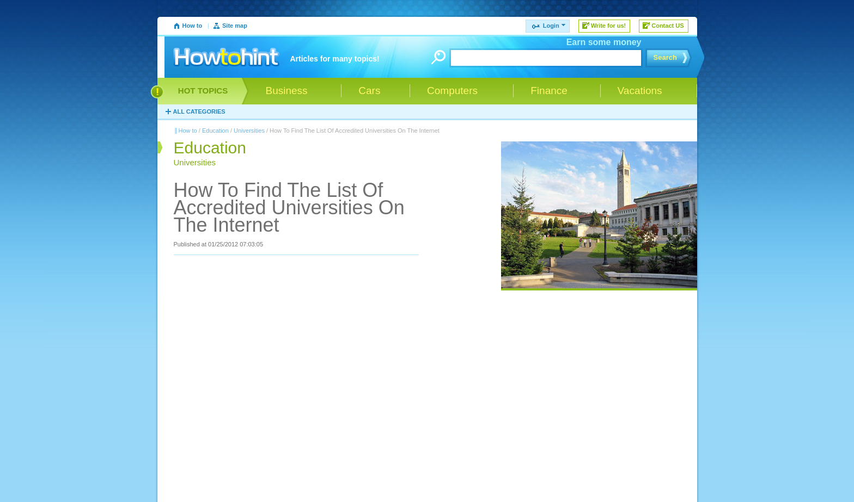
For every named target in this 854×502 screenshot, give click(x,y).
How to (192, 25)
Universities (249, 130)
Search (665, 57)
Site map (234, 25)
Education (215, 130)
